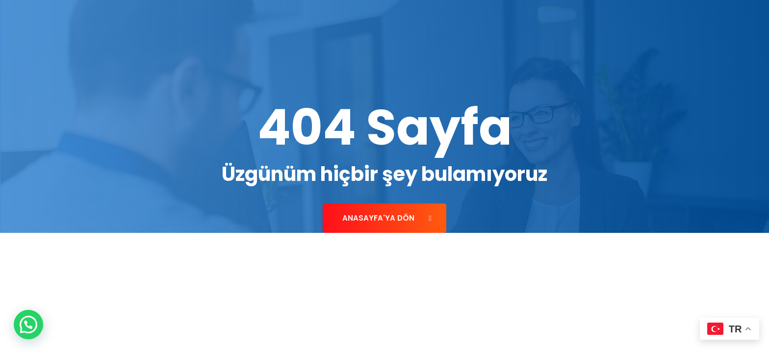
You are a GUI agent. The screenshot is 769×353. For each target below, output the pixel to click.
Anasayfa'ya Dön (386, 218)
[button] (28, 324)
